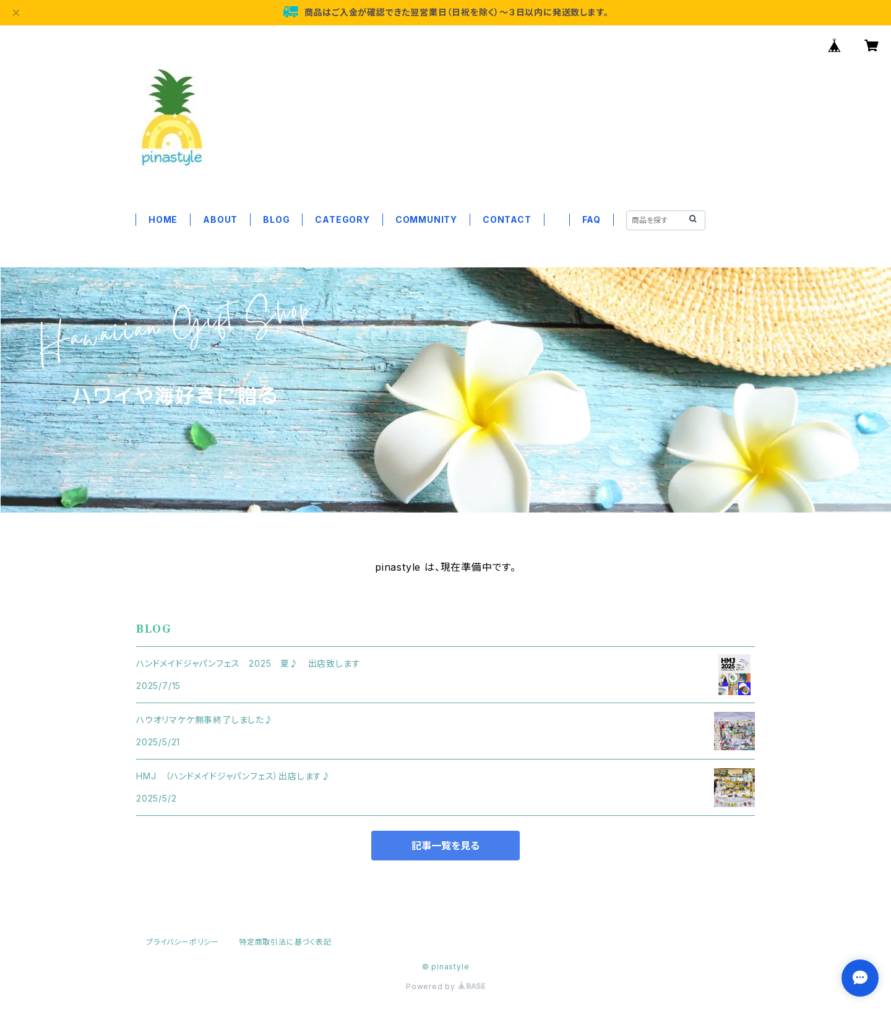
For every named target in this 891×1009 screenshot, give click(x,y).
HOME (163, 219)
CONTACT (507, 219)
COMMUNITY (426, 219)
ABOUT (220, 219)
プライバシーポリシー (182, 941)
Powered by (445, 986)
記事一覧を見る (445, 845)
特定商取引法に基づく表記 (285, 941)
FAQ (591, 219)
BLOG (276, 219)
